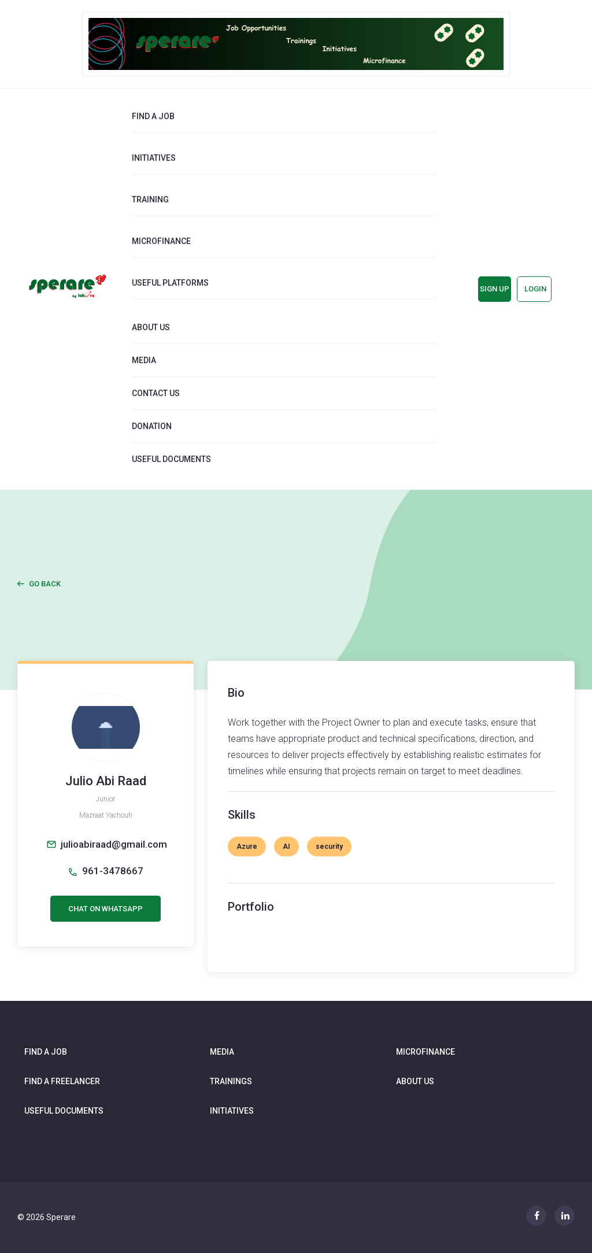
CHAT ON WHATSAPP (105, 908)
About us (151, 327)
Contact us (156, 393)
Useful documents (171, 459)
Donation (152, 426)
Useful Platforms (170, 282)
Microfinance (161, 241)
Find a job (153, 116)
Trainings (231, 1081)
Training (150, 199)
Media (144, 360)
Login (535, 288)
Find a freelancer (62, 1081)
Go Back (45, 583)
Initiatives (154, 157)
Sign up (494, 288)
